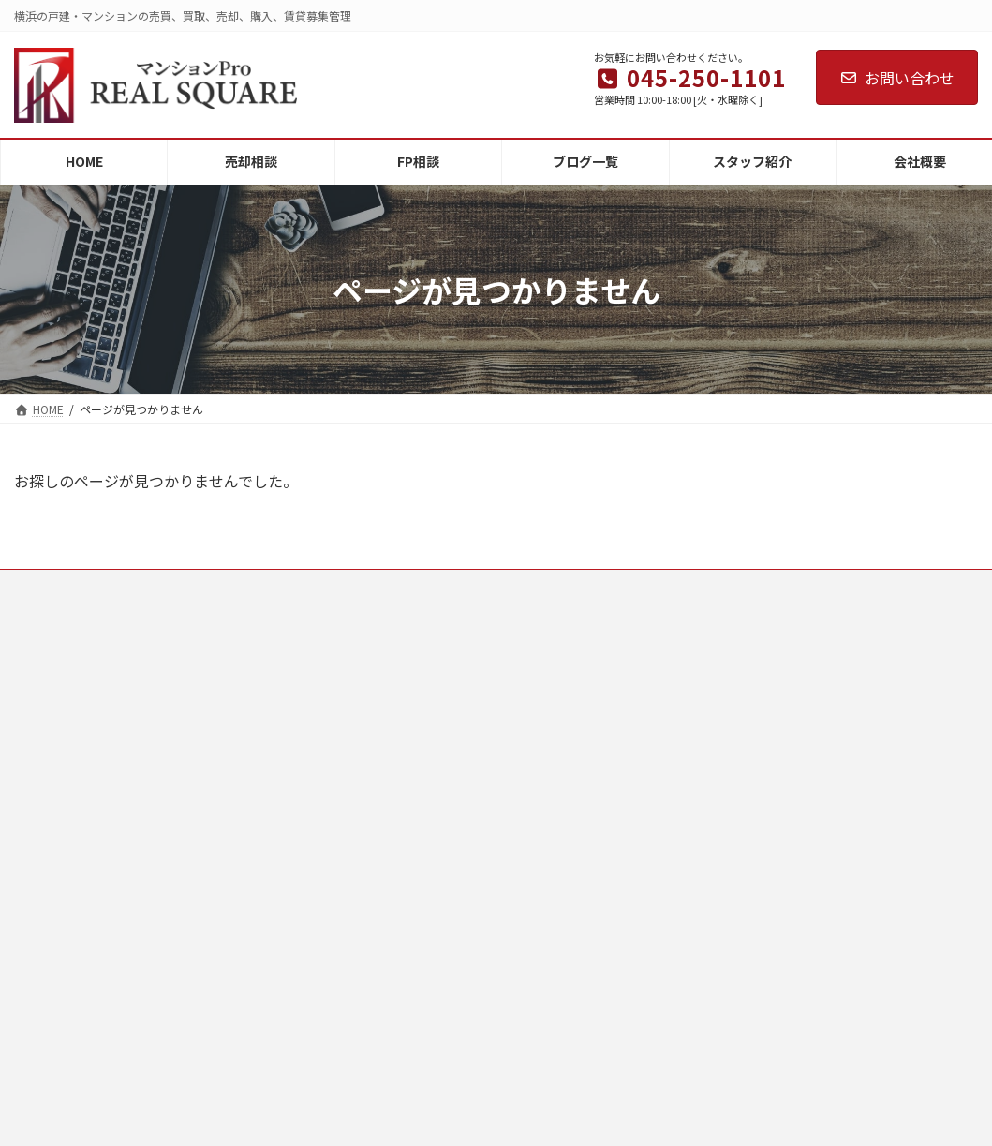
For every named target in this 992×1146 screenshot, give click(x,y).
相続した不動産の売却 (578, 688)
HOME (289, 655)
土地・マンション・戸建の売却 (600, 818)
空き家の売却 (555, 655)
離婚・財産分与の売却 (578, 787)
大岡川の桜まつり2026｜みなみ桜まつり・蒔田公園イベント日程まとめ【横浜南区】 (909, 848)
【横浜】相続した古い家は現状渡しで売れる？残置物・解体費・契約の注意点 (908, 982)
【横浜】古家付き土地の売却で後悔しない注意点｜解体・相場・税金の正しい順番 (908, 704)
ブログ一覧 (302, 754)
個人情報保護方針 (318, 884)
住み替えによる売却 (572, 754)
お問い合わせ (897, 78)
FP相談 (291, 721)
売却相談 (296, 688)
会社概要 (296, 818)
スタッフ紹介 (307, 787)
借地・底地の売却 (567, 721)
